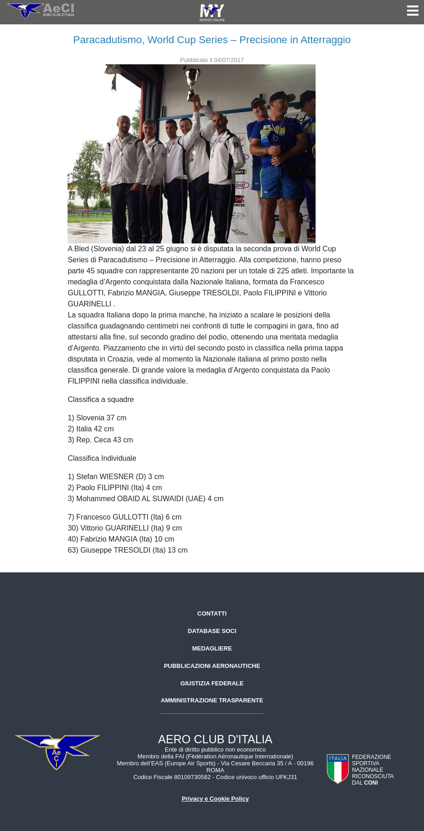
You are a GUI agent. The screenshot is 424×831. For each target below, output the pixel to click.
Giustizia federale (212, 683)
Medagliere (212, 648)
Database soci (212, 630)
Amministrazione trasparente (212, 700)
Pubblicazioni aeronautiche (212, 665)
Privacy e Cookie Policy (215, 798)
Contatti (212, 613)
